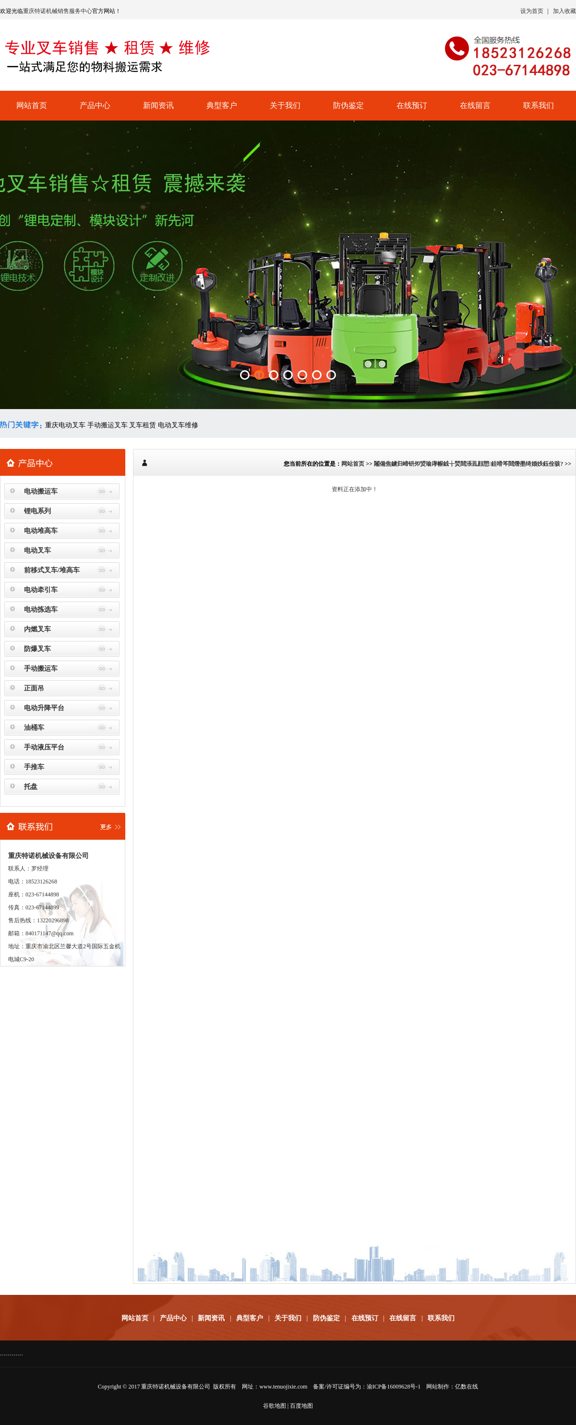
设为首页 (531, 11)
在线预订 (411, 105)
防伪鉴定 (348, 105)
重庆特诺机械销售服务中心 (57, 11)
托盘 (30, 786)
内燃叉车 (37, 629)
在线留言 (475, 105)
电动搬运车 (41, 491)
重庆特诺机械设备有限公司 (175, 1386)
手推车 (34, 767)
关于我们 (285, 105)
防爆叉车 (37, 648)
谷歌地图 (274, 1405)
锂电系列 (37, 511)
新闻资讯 (158, 105)
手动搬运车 (41, 668)
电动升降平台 (44, 708)
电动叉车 (37, 550)
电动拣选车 (41, 609)
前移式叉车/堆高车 (52, 570)
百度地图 (301, 1405)
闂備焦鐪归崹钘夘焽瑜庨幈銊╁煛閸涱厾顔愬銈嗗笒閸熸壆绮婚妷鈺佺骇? (468, 463)
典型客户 (221, 105)
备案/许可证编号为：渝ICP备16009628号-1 (366, 1386)
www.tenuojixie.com (283, 1386)
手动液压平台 (44, 747)
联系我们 (538, 105)
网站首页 (31, 105)
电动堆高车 (41, 530)
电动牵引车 (41, 589)
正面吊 (34, 688)
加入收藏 (564, 11)
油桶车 (34, 727)
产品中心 (95, 105)
